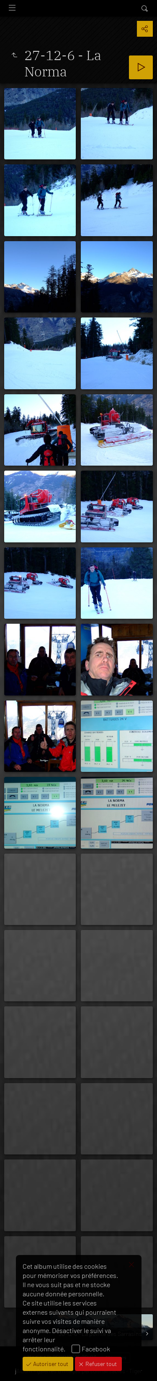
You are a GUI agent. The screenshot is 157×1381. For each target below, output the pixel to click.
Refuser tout (100, 1363)
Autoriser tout (50, 1363)
